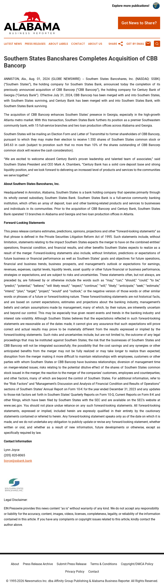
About (15, 564)
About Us (95, 44)
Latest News (13, 44)
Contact (78, 44)
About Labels (58, 44)
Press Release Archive (38, 564)
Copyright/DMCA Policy (137, 564)
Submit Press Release (71, 564)
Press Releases (35, 44)
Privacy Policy (74, 571)
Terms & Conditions (103, 564)
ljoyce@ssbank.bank (18, 461)
